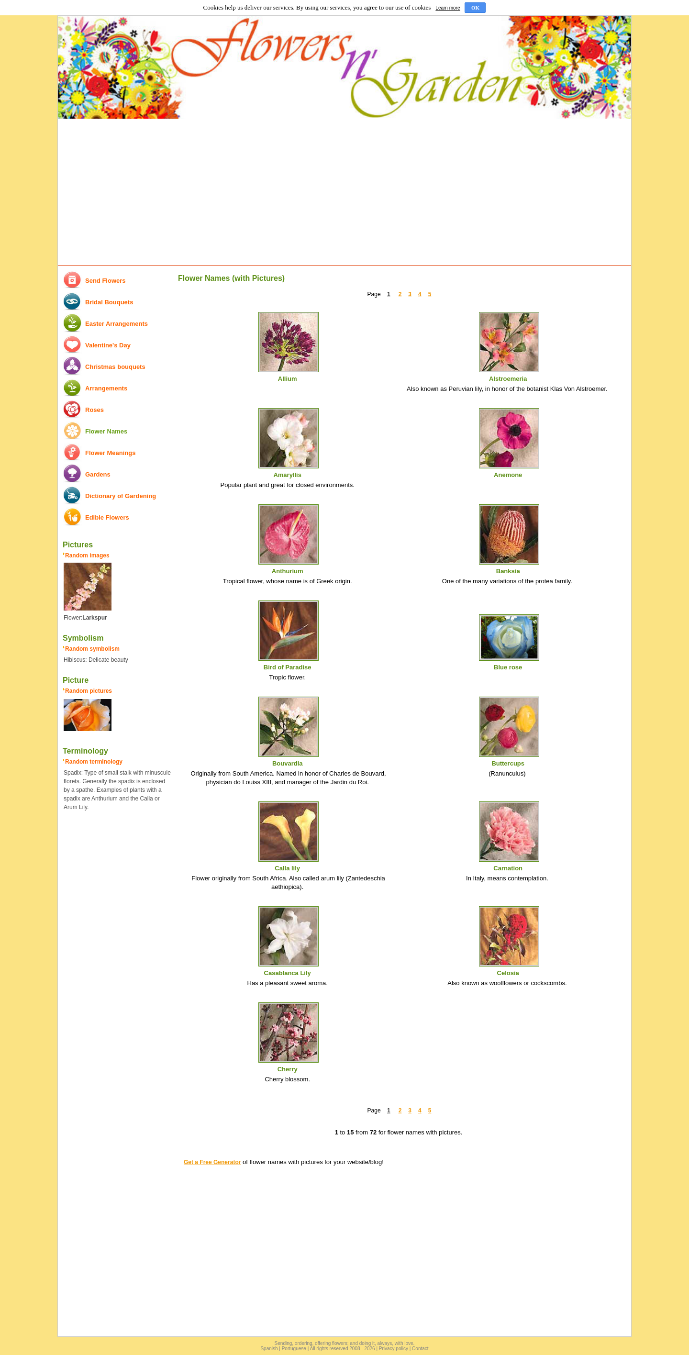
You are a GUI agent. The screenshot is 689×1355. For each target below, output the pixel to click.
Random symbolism (92, 648)
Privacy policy (393, 1348)
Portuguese (294, 1348)
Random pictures (88, 691)
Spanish (269, 1348)
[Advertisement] (344, 192)
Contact (420, 1348)
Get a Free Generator (212, 1162)
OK (475, 8)
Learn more (447, 8)
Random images (87, 555)
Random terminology (93, 761)
